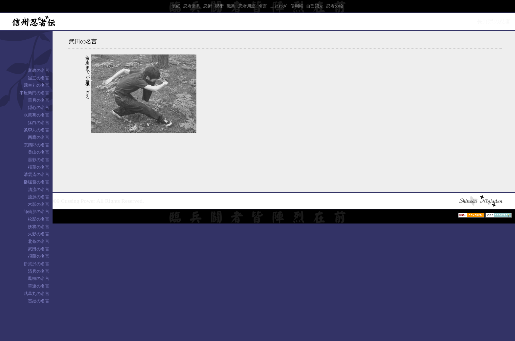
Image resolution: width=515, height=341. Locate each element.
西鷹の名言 (38, 137)
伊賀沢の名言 (36, 263)
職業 (231, 6)
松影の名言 (38, 219)
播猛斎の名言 (36, 182)
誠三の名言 (38, 77)
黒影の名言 (38, 159)
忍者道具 (191, 6)
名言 (262, 6)
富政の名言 (38, 70)
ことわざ (278, 6)
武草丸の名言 (36, 293)
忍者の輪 (334, 6)
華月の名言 (38, 100)
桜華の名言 (38, 167)
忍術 (207, 6)
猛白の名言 (38, 122)
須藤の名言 (38, 256)
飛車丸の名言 (36, 85)
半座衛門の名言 (34, 92)
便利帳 (296, 6)
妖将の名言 (38, 226)
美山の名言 (38, 152)
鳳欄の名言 (38, 278)
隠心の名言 (38, 107)
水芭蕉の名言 (36, 115)
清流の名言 (38, 189)
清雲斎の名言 (36, 174)
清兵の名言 (38, 271)
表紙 (176, 6)
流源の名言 (38, 196)
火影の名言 (38, 233)
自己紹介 (314, 6)
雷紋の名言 (38, 300)
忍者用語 (247, 6)
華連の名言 (38, 286)
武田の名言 (38, 248)
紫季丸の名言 (36, 129)
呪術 (219, 6)
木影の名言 (38, 204)
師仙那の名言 (36, 211)
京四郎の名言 (36, 144)
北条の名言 (38, 241)
